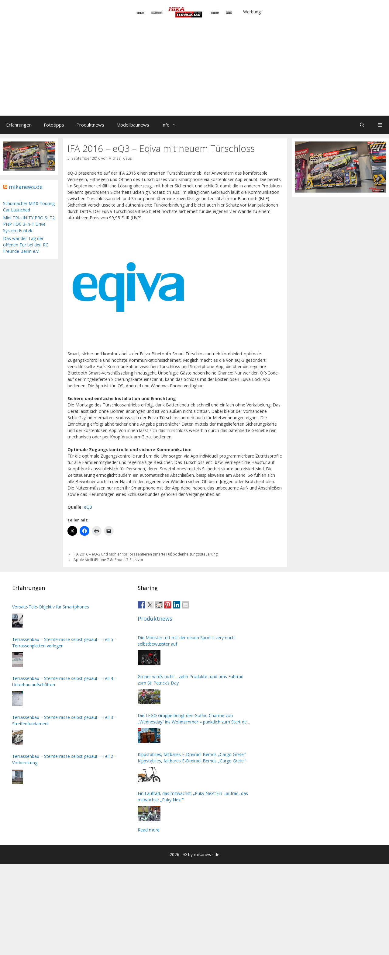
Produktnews (90, 125)
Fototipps (54, 125)
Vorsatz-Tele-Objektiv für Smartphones (50, 607)
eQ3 (88, 507)
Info (171, 125)
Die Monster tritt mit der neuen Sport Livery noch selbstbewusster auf (186, 641)
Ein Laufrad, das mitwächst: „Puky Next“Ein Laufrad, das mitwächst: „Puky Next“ (193, 796)
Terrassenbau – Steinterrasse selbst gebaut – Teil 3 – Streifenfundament (64, 720)
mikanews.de (26, 186)
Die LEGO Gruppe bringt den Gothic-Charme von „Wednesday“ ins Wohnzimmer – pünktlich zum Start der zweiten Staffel (193, 719)
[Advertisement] (194, 70)
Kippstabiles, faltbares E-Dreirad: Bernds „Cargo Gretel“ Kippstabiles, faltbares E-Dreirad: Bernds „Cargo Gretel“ (192, 757)
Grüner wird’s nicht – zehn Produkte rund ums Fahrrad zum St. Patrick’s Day (190, 680)
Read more (149, 830)
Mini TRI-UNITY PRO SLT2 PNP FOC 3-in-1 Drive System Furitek (29, 224)
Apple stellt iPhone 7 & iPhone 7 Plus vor (108, 559)
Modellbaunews (132, 125)
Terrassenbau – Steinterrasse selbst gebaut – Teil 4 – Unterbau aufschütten (64, 681)
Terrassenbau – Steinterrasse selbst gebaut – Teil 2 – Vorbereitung (64, 759)
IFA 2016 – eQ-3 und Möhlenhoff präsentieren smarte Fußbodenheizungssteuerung (146, 554)
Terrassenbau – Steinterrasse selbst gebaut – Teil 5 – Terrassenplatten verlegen (64, 642)
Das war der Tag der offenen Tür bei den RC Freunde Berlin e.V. (25, 244)
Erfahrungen (19, 125)
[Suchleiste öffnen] (362, 125)
